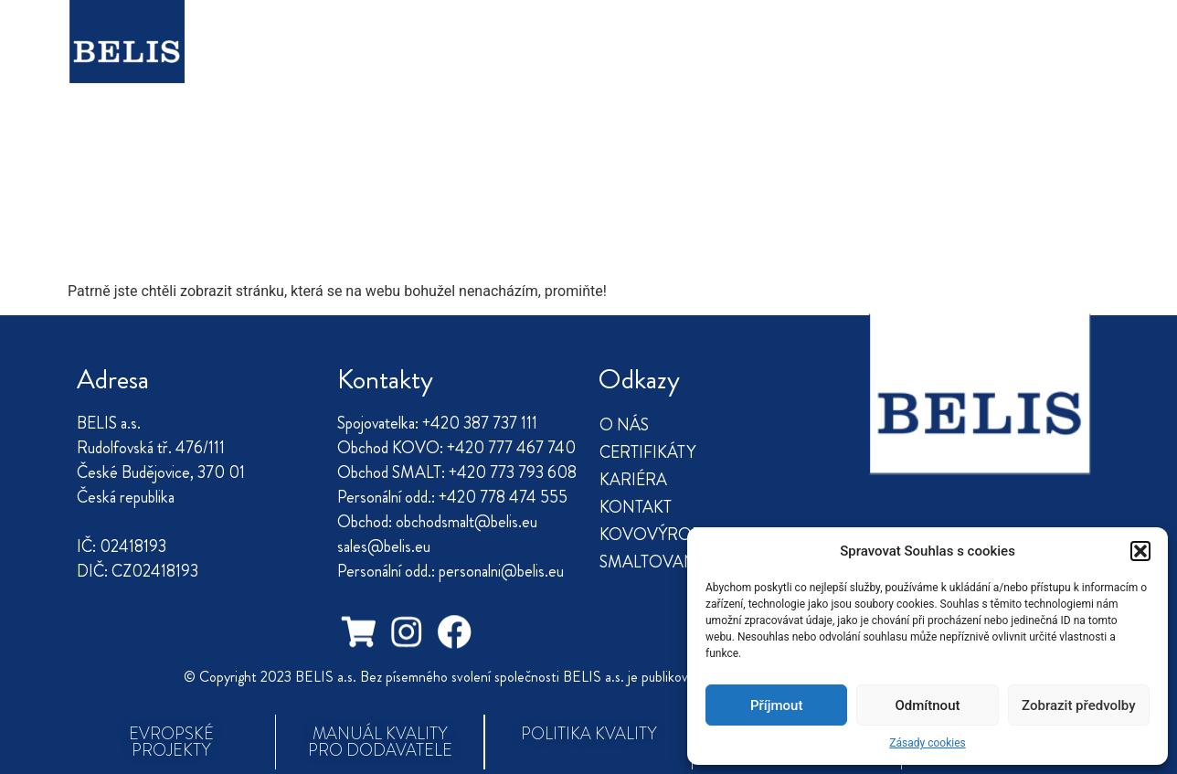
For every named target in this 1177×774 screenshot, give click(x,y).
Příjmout (776, 705)
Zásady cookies (927, 743)
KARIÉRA (482, 59)
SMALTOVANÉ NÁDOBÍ (936, 59)
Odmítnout (928, 705)
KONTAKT (589, 59)
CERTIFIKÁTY (364, 59)
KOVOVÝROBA (731, 59)
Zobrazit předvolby (1079, 705)
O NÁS (255, 59)
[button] (1140, 551)
